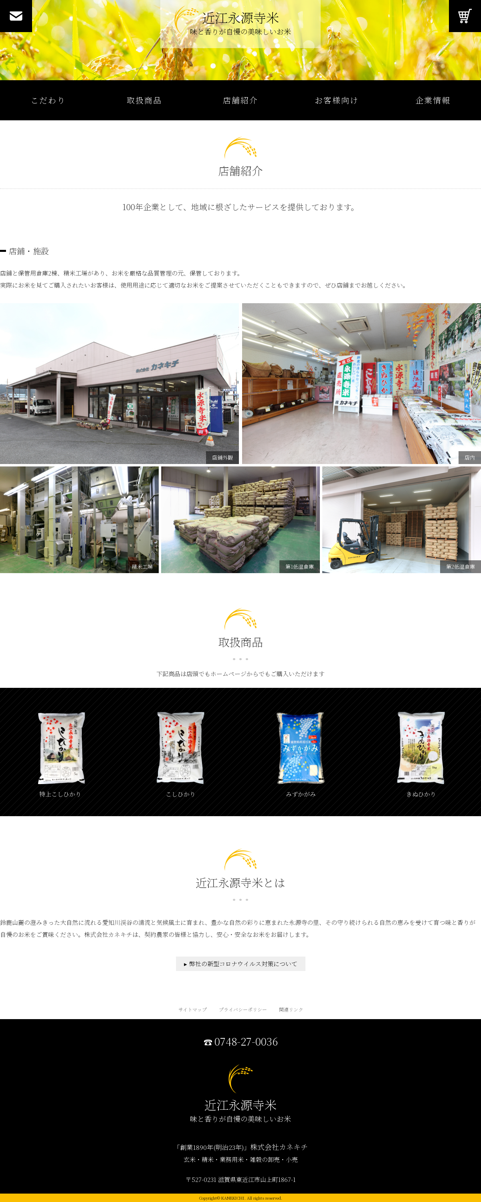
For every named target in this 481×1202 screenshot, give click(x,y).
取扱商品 (144, 100)
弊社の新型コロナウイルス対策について (243, 963)
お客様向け (337, 100)
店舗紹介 (240, 100)
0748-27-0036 (246, 1041)
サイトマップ (192, 1009)
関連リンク (291, 1009)
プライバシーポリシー (243, 1009)
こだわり (48, 100)
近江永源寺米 (240, 24)
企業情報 (433, 100)
